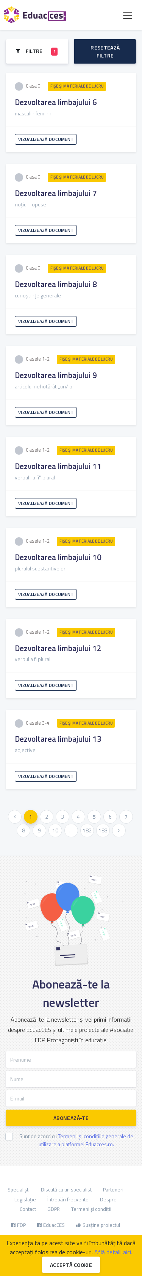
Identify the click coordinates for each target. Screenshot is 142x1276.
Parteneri (113, 1189)
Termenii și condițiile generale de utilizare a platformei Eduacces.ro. (86, 1140)
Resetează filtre (105, 51)
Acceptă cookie (71, 1265)
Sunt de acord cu (76, 1140)
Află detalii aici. (113, 1252)
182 (87, 830)
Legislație (25, 1199)
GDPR (53, 1209)
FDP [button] (18, 1225)
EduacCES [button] (51, 1225)
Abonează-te (71, 1118)
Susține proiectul (98, 1225)
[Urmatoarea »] (119, 830)
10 (55, 830)
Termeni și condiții (91, 1209)
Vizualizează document (45, 139)
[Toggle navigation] (127, 15)
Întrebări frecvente (68, 1199)
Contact (28, 1209)
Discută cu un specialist (66, 1189)
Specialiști (19, 1189)
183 (103, 830)
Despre (108, 1199)
